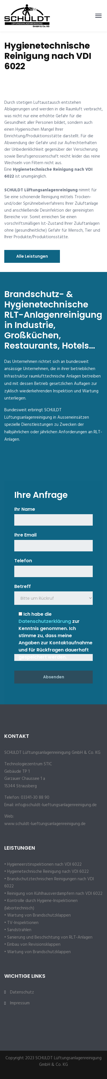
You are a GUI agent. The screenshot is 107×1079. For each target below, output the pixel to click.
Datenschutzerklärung (45, 621)
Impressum (20, 1003)
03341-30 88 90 (35, 797)
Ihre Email (25, 535)
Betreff (22, 586)
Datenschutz (22, 992)
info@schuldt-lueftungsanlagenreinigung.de (56, 805)
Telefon (23, 560)
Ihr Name (24, 509)
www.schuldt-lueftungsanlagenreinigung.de (45, 823)
